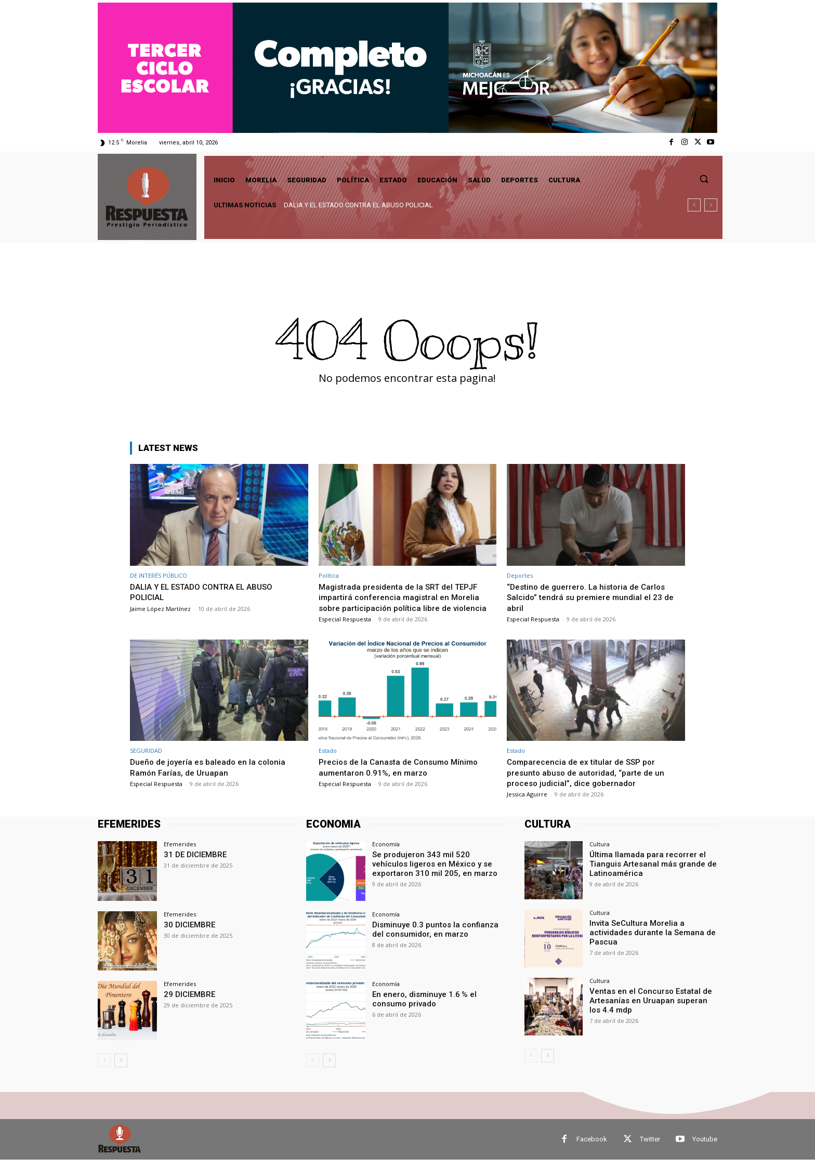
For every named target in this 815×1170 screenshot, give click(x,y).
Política (329, 575)
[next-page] (120, 1071)
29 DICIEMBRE (187, 1004)
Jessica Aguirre (527, 805)
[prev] (694, 204)
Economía (386, 855)
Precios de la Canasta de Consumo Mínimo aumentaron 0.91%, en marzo (404, 777)
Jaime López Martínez (160, 609)
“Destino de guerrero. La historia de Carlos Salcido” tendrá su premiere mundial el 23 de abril (591, 597)
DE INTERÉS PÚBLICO (158, 575)
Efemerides (180, 855)
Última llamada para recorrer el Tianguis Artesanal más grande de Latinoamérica (648, 874)
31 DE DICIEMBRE (192, 865)
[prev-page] (104, 1071)
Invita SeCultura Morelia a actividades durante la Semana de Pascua (647, 942)
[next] (710, 204)
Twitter (650, 1149)
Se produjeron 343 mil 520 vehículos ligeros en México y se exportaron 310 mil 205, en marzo (437, 874)
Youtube (704, 1149)
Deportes (520, 575)
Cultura (599, 855)
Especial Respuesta (345, 629)
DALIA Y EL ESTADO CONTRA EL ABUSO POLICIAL (358, 205)
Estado (328, 761)
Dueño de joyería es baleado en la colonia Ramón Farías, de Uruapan (212, 777)
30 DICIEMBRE (187, 934)
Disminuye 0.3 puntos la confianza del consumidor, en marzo (436, 939)
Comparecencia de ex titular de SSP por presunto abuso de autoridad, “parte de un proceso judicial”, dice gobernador (591, 783)
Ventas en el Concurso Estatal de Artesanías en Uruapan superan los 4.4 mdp (648, 1010)
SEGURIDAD (146, 761)
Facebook (591, 1149)
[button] (703, 178)
